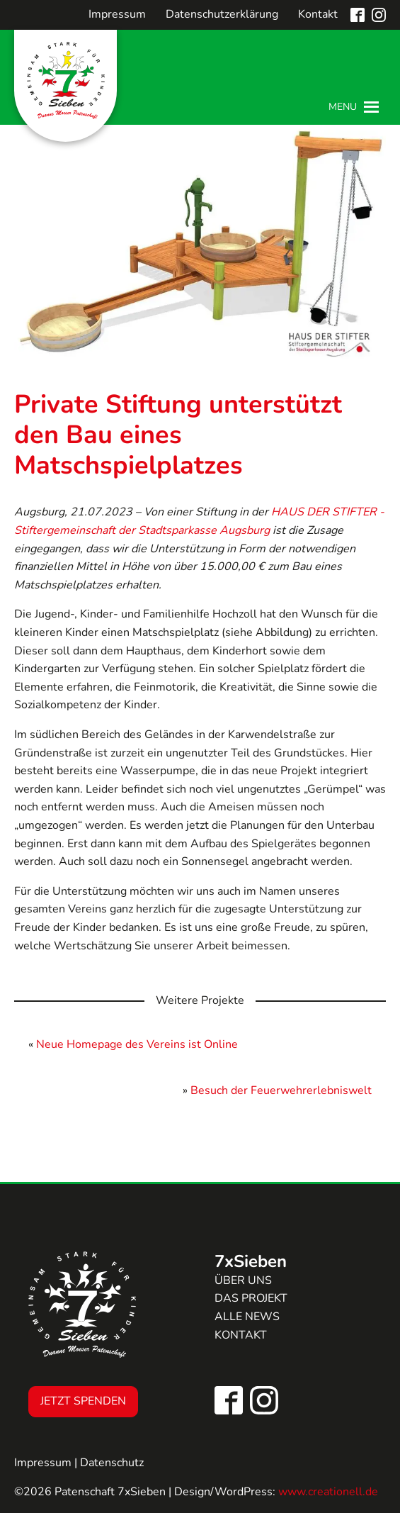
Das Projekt (251, 1298)
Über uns (243, 1280)
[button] (342, 107)
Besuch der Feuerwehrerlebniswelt (281, 1090)
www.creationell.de (328, 1492)
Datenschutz (112, 1462)
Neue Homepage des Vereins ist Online (137, 1044)
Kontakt (318, 14)
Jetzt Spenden (83, 1401)
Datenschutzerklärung (222, 14)
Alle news (247, 1316)
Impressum (117, 14)
